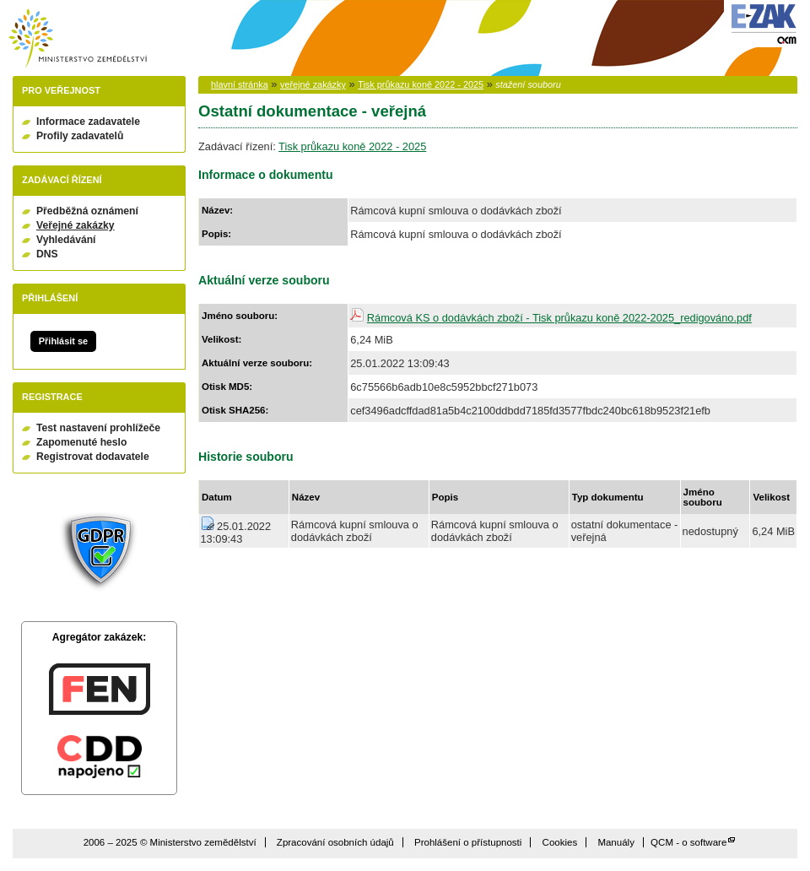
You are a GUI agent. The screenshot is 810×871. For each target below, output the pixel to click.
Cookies (560, 842)
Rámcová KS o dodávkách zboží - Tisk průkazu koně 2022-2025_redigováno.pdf (559, 317)
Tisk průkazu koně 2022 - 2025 (420, 84)
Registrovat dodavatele (92, 457)
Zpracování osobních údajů (335, 842)
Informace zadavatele (88, 121)
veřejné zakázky (313, 84)
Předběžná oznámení (87, 211)
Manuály (615, 842)
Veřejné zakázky (75, 225)
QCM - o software (688, 842)
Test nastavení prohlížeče (98, 428)
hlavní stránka (239, 84)
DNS (47, 254)
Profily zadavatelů (79, 136)
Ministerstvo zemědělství (77, 38)
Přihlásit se (63, 341)
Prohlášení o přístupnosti (467, 842)
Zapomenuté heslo (81, 442)
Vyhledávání (66, 240)
